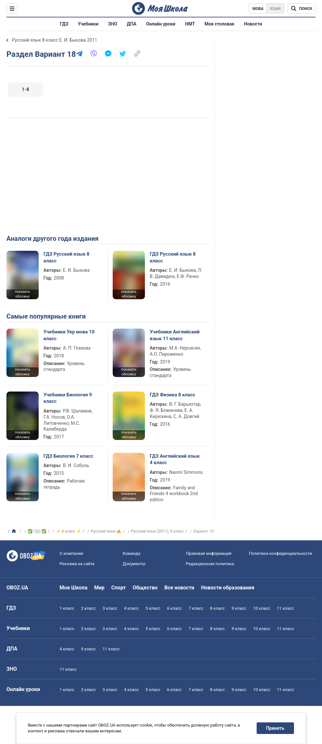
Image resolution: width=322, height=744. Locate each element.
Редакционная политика (210, 563)
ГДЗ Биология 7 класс (68, 456)
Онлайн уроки (160, 23)
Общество (145, 588)
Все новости (179, 588)
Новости (253, 23)
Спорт (118, 588)
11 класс (285, 608)
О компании (71, 553)
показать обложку (22, 294)
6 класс (174, 608)
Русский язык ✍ (106, 531)
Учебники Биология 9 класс (67, 398)
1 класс (67, 608)
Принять (275, 728)
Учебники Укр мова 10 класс (69, 335)
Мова (258, 8)
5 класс (153, 608)
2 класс (88, 608)
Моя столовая (219, 23)
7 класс (196, 608)
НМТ (190, 23)
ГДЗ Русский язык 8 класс (66, 257)
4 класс (131, 608)
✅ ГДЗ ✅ (37, 531)
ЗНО (112, 23)
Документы (134, 563)
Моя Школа (74, 588)
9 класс (239, 608)
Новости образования (227, 588)
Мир (99, 588)
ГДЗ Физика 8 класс (172, 395)
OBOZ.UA (17, 588)
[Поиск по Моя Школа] (301, 8)
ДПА (132, 23)
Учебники (88, 23)
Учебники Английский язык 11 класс (175, 335)
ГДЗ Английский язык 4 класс (175, 459)
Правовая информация (209, 553)
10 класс (261, 608)
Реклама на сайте (77, 563)
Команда (131, 553)
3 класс (110, 608)
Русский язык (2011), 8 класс (157, 531)
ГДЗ (64, 23)
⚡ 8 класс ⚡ (68, 531)
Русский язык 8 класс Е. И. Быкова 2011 (54, 40)
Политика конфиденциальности (280, 553)
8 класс (217, 608)
